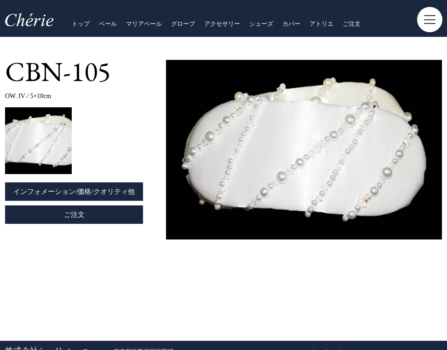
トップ (81, 23)
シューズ (261, 23)
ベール (108, 23)
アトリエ (321, 23)
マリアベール (144, 23)
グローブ (183, 23)
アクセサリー (222, 23)
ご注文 (352, 23)
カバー (291, 23)
